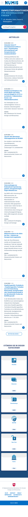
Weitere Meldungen (14, 333)
